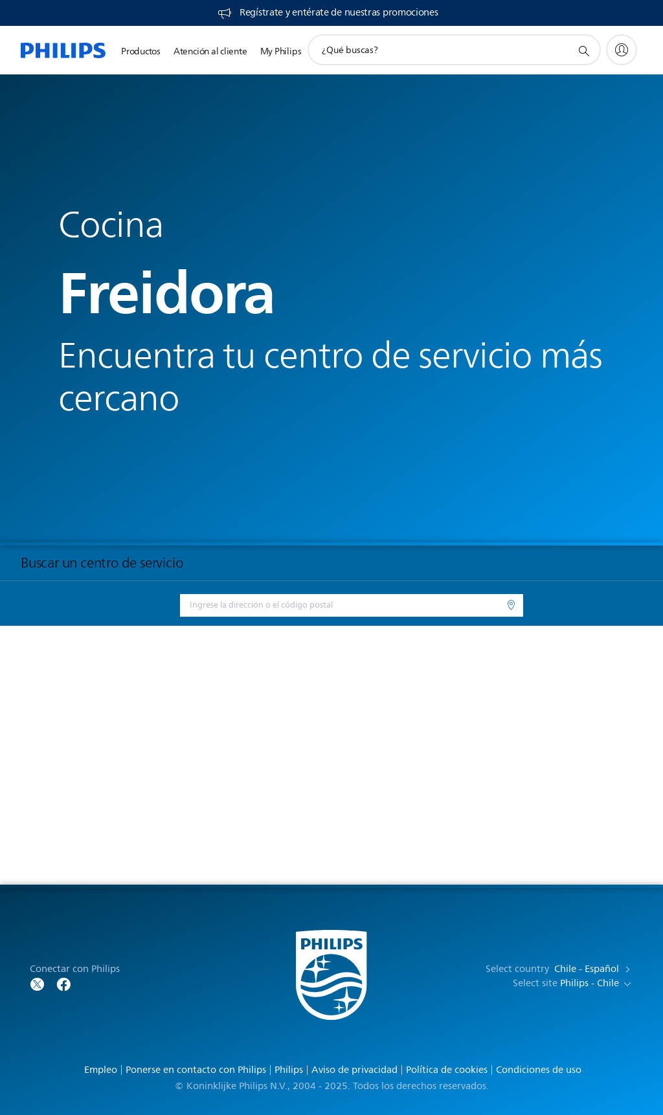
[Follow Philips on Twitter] (37, 983)
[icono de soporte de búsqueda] (583, 50)
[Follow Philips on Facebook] (63, 983)
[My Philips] (621, 49)
